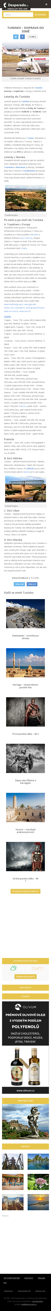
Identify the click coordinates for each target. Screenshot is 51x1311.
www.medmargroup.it (13, 304)
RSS (5, 1283)
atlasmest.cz (8, 1291)
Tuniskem (9, 167)
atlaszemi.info (40, 1291)
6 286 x (32, 36)
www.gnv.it (20, 307)
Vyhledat (40, 14)
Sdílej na (19, 584)
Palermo (22, 406)
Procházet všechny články (25, 891)
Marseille (34, 234)
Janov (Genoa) (26, 238)
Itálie (7, 317)
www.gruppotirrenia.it (35, 307)
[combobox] (18, 14)
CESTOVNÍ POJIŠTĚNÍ (12, 1278)
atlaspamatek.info (24, 1291)
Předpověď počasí (25, 976)
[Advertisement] (25, 927)
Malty (24, 248)
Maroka (26, 472)
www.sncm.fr (25, 311)
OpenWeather (37, 1301)
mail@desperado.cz (29, 1304)
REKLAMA (41, 1278)
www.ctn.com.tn (11, 311)
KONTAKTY (28, 1278)
